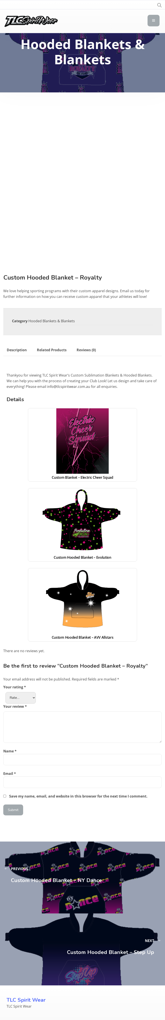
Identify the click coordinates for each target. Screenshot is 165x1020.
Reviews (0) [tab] (86, 350)
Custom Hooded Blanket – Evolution (82, 557)
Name (10, 751)
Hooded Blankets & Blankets (51, 321)
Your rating (14, 687)
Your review (15, 706)
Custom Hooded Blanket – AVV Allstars (82, 637)
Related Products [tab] (52, 350)
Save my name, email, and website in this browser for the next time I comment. (78, 796)
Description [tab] (17, 350)
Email (9, 773)
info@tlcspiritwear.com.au (68, 386)
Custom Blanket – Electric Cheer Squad (82, 477)
